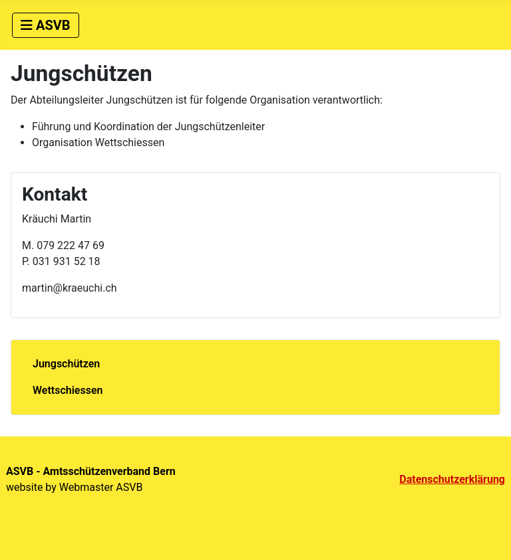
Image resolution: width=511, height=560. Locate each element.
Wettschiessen (67, 390)
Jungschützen (66, 363)
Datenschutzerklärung (452, 479)
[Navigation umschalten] (45, 25)
